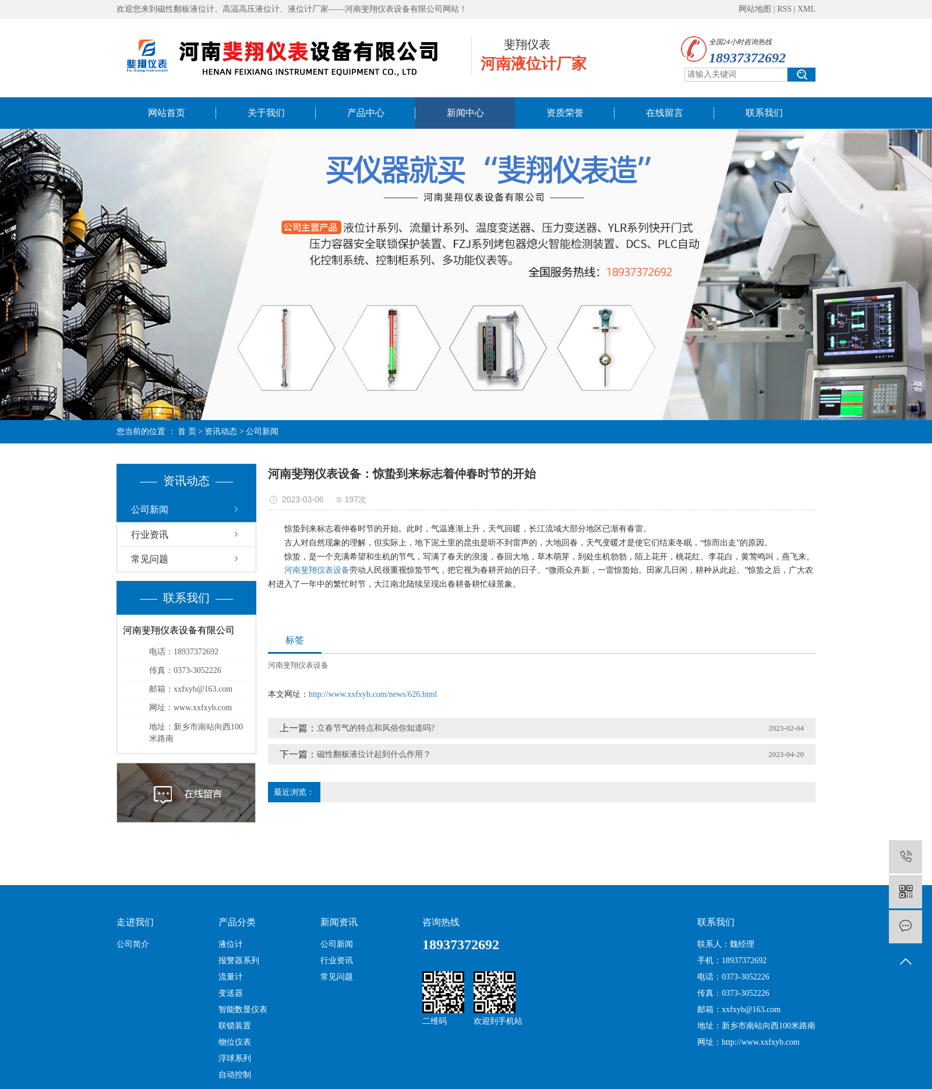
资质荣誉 (565, 113)
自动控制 (234, 1074)
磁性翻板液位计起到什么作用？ (374, 754)
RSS (784, 9)
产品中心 (365, 113)
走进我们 (135, 922)
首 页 (187, 431)
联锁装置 (234, 1025)
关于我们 (266, 113)
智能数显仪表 (242, 1009)
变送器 (230, 993)
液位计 (230, 944)
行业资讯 (149, 535)
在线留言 (664, 113)
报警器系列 (238, 960)
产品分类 (237, 922)
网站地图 (755, 9)
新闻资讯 (339, 922)
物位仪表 (234, 1042)
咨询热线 (441, 922)
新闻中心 (465, 113)
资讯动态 (220, 431)
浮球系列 (234, 1058)
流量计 (230, 976)
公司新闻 (262, 431)
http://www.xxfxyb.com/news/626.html (373, 694)
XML (806, 9)
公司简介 (132, 944)
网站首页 (166, 113)
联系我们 (764, 113)
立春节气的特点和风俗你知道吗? (376, 728)
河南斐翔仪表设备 (317, 570)
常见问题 (149, 559)
